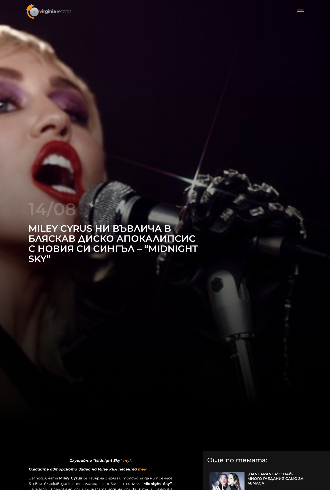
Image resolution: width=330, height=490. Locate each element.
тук (127, 460)
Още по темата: (237, 460)
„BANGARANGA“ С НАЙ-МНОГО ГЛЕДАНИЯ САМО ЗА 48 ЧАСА (275, 478)
